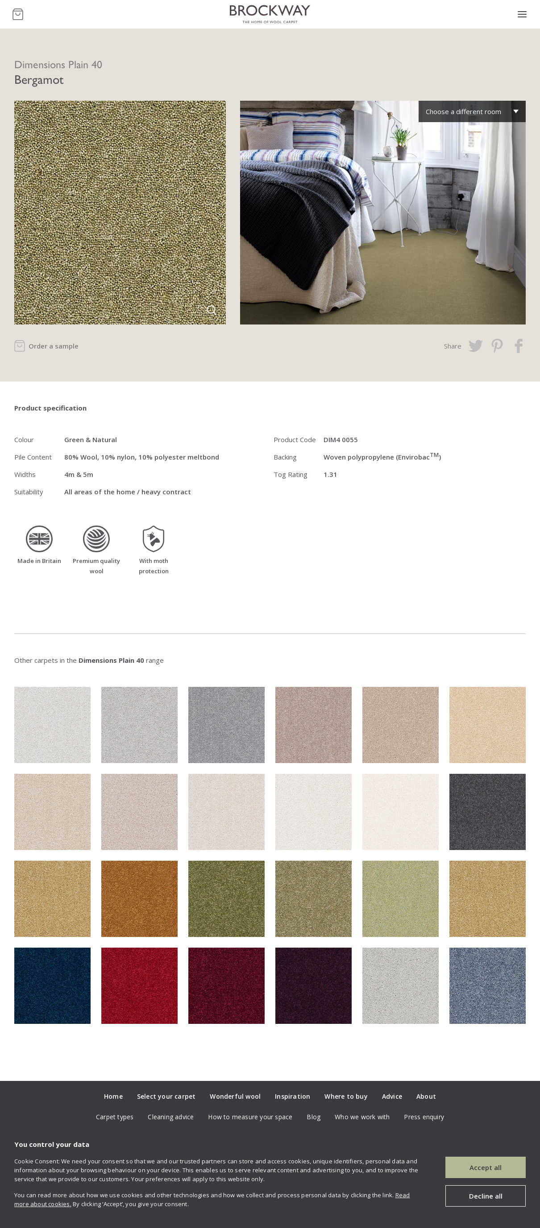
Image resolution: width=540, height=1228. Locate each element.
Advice (392, 1096)
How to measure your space (250, 1117)
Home (113, 1096)
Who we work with (362, 1117)
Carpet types (114, 1117)
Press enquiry (424, 1117)
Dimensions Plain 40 (58, 63)
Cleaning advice (171, 1117)
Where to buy (345, 1096)
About (426, 1096)
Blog (313, 1117)
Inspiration (292, 1096)
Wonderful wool (235, 1096)
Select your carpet (166, 1096)
